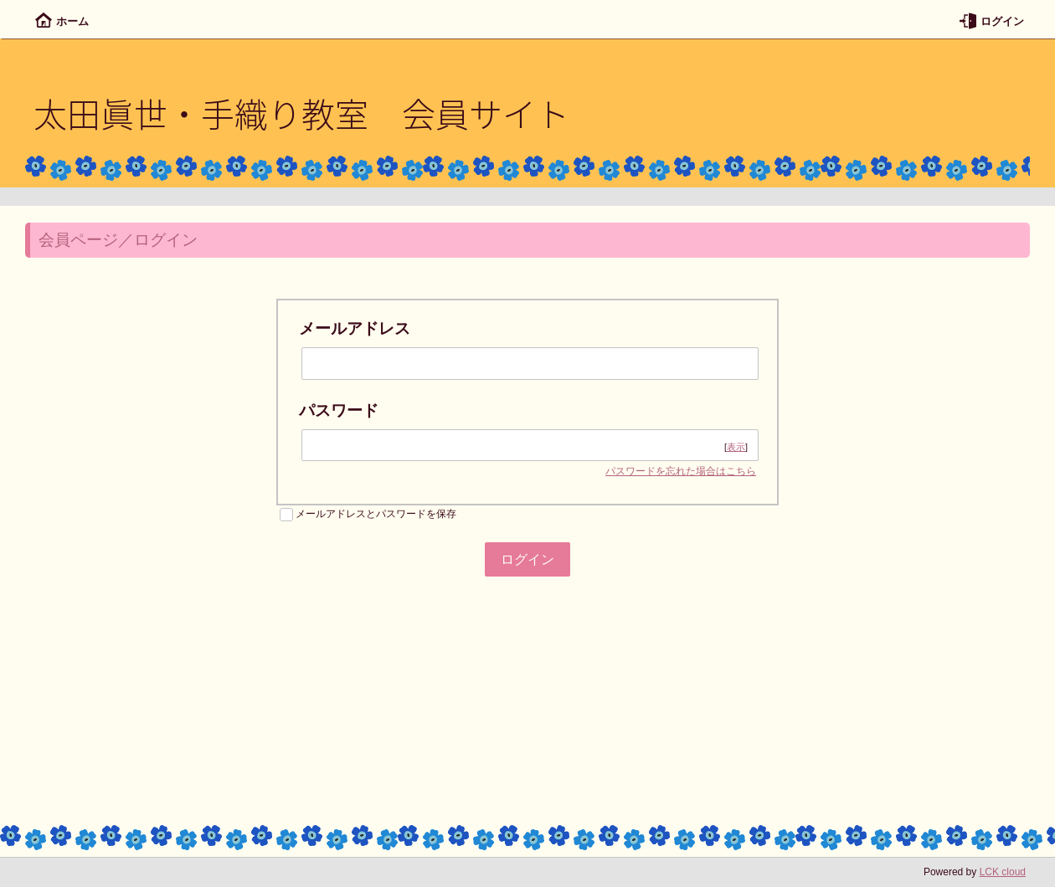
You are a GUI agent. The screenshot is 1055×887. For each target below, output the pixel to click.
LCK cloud (1003, 872)
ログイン (992, 21)
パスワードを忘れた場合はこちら (680, 471)
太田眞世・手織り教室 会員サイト (301, 113)
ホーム (62, 21)
